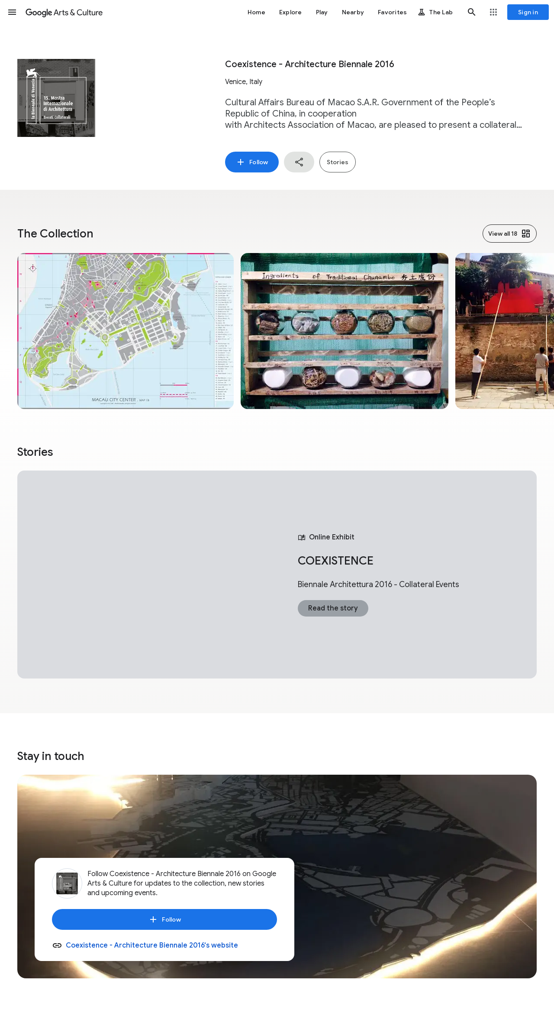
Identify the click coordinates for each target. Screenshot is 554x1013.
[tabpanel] (277, 575)
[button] (12, 12)
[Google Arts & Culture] (64, 12)
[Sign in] (528, 12)
